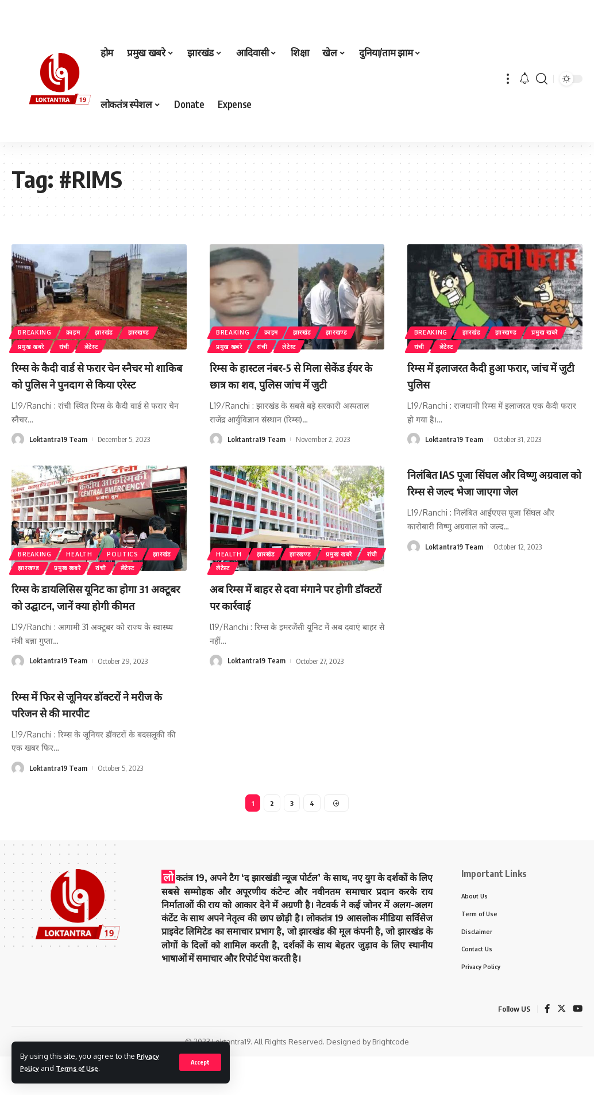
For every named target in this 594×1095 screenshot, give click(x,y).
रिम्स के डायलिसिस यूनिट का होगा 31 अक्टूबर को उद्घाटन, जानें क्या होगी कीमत (95, 620)
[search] (541, 78)
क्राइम (84, 327)
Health (90, 547)
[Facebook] (546, 1047)
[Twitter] (560, 1047)
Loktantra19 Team (59, 455)
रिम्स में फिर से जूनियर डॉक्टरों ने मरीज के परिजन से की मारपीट (97, 736)
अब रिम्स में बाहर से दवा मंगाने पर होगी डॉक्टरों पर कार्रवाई (286, 612)
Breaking (39, 327)
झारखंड (123, 327)
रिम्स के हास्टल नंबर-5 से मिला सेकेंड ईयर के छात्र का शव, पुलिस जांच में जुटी (293, 383)
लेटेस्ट (109, 344)
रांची (76, 344)
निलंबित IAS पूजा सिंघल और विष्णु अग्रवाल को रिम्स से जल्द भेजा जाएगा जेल (491, 506)
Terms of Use (83, 1068)
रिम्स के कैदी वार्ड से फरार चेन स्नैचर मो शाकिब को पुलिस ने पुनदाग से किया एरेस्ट (98, 383)
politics (140, 547)
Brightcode (390, 1080)
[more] (508, 78)
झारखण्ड (164, 327)
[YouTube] (577, 1047)
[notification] (524, 78)
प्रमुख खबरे (36, 344)
